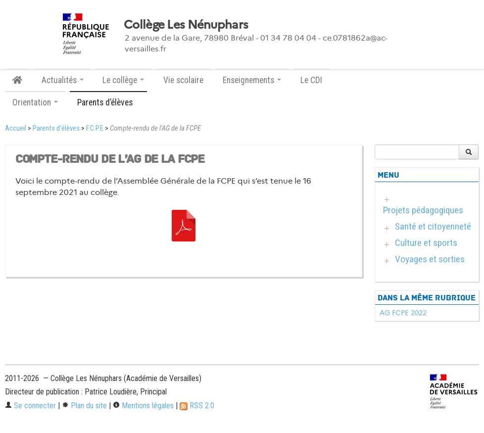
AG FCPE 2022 (403, 312)
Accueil (15, 128)
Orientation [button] (35, 102)
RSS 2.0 (197, 405)
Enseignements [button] (252, 80)
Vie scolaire (183, 80)
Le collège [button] (123, 80)
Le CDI (311, 80)
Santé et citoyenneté (433, 226)
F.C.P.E (94, 128)
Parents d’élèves (56, 128)
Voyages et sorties (430, 259)
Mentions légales (143, 405)
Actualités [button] (63, 80)
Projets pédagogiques (423, 210)
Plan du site (84, 405)
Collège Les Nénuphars (186, 25)
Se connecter (30, 405)
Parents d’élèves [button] (108, 102)
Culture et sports (426, 242)
